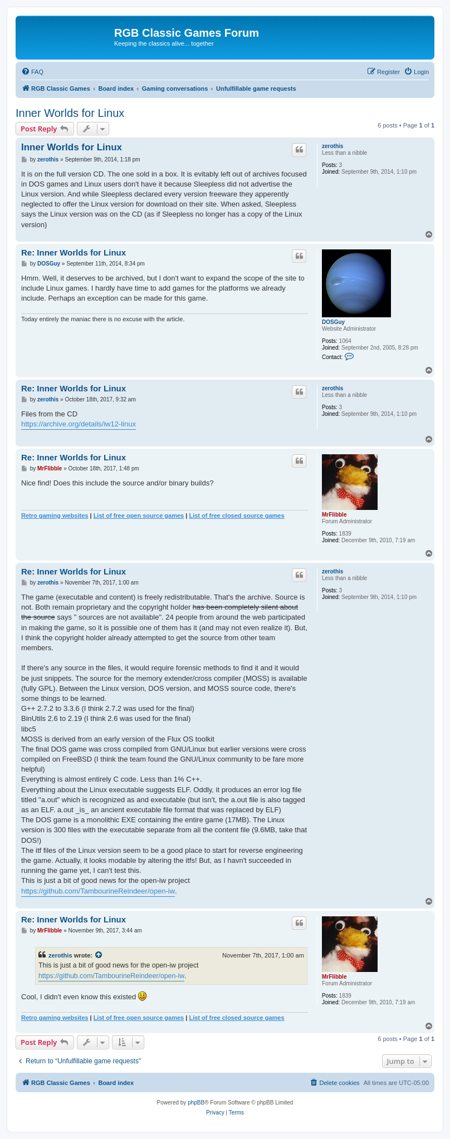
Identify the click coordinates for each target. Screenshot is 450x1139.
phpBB (196, 1102)
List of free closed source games (236, 515)
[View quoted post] (99, 955)
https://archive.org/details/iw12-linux (78, 424)
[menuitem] (32, 71)
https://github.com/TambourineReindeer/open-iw (98, 891)
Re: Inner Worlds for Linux (73, 252)
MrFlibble (334, 515)
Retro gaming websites (54, 515)
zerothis (332, 146)
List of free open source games (139, 515)
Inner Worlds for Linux (70, 113)
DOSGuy (333, 322)
